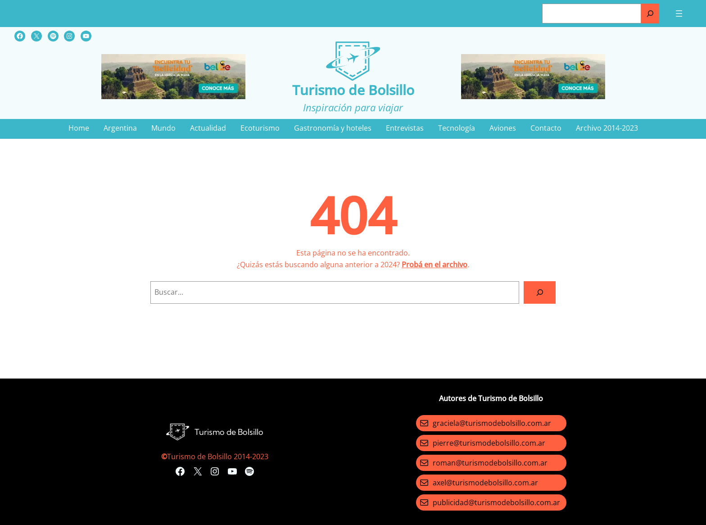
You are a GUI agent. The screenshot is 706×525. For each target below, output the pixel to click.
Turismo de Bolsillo (353, 90)
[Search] (540, 292)
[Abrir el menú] (679, 13)
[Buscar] (650, 13)
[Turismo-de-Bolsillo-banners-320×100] (173, 96)
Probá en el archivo (434, 264)
